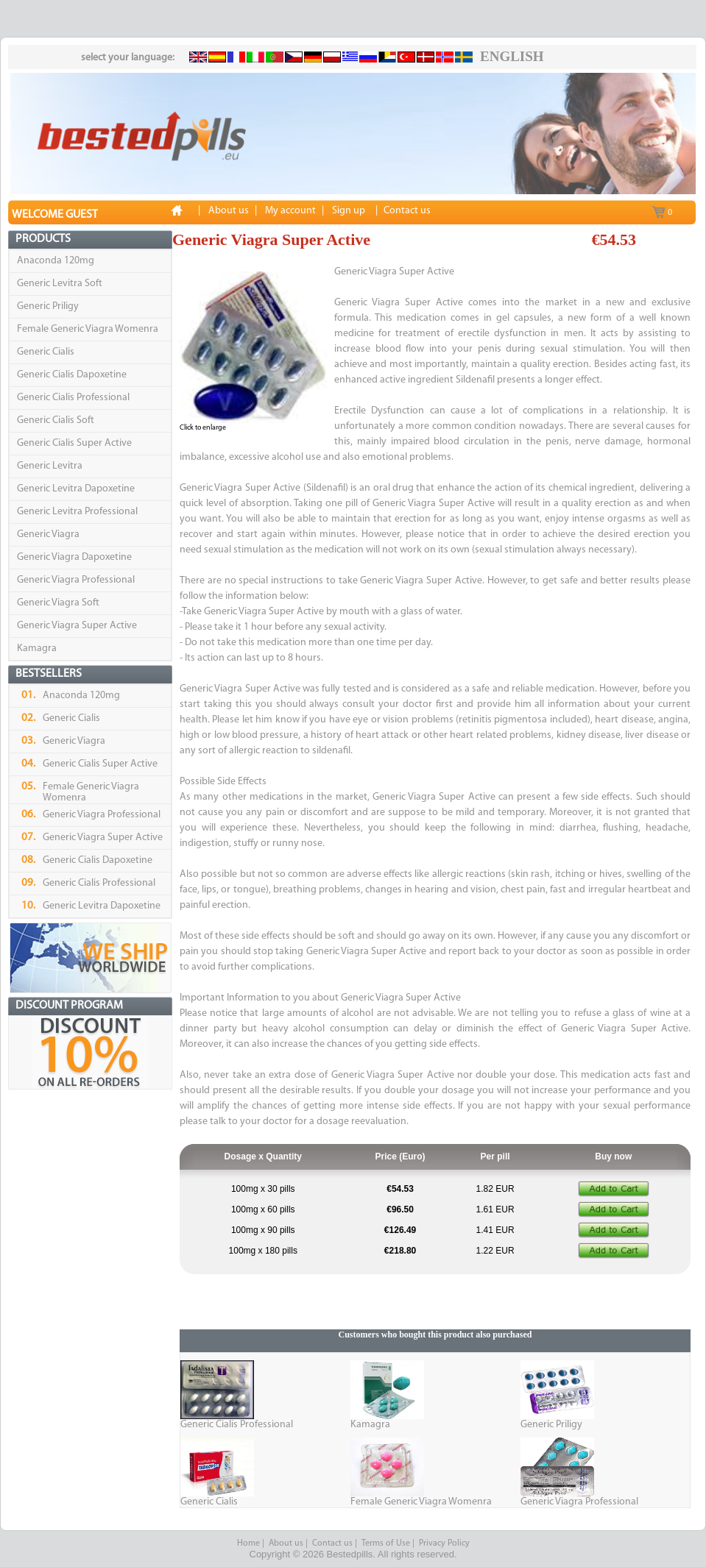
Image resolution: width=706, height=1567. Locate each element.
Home (248, 1543)
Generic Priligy (48, 306)
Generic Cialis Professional (73, 397)
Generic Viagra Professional (76, 580)
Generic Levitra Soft (59, 283)
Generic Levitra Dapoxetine (76, 488)
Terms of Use (385, 1543)
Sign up (348, 210)
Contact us (332, 1543)
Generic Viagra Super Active (77, 625)
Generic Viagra (48, 534)
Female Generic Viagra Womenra (87, 329)
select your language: (127, 57)
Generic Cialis (45, 352)
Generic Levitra (49, 466)
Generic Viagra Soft (58, 602)
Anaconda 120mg (55, 260)
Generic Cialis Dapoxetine (72, 374)
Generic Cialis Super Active (74, 443)
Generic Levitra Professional (77, 511)
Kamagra (37, 648)
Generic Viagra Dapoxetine (74, 557)
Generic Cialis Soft (55, 420)
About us (286, 1543)
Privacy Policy (444, 1543)
